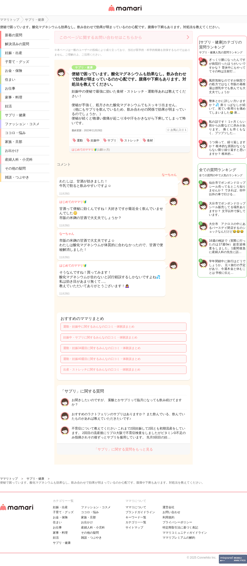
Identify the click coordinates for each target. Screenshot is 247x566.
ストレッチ (131, 140)
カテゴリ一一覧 (135, 522)
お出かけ (12, 151)
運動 (80, 140)
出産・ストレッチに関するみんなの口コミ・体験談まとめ (101, 369)
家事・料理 (13, 97)
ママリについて (135, 507)
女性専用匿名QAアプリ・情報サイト (124, 11)
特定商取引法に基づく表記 (180, 527)
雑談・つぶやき (17, 177)
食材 (150, 140)
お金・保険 (13, 71)
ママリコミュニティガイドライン (185, 532)
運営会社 (168, 507)
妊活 (8, 106)
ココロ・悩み (15, 133)
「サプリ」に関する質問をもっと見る (123, 449)
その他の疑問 (15, 168)
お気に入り (178, 129)
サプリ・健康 (15, 115)
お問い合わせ (171, 512)
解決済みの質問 (17, 44)
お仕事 (10, 88)
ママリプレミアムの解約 (179, 537)
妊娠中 (95, 140)
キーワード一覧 (135, 517)
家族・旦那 (13, 142)
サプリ (111, 140)
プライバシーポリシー (177, 522)
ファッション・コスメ (22, 124)
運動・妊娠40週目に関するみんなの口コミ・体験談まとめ (102, 359)
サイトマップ (134, 527)
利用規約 (168, 517)
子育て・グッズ (17, 62)
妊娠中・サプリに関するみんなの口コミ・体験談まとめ (100, 337)
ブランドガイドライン (140, 512)
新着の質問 (13, 35)
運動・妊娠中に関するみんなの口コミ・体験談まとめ (98, 326)
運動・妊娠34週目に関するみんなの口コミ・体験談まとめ (102, 348)
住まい (10, 79)
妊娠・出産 (13, 53)
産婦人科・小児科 (19, 159)
